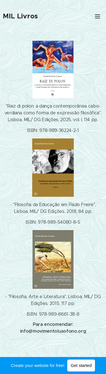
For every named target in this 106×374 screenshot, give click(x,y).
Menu (97, 16)
